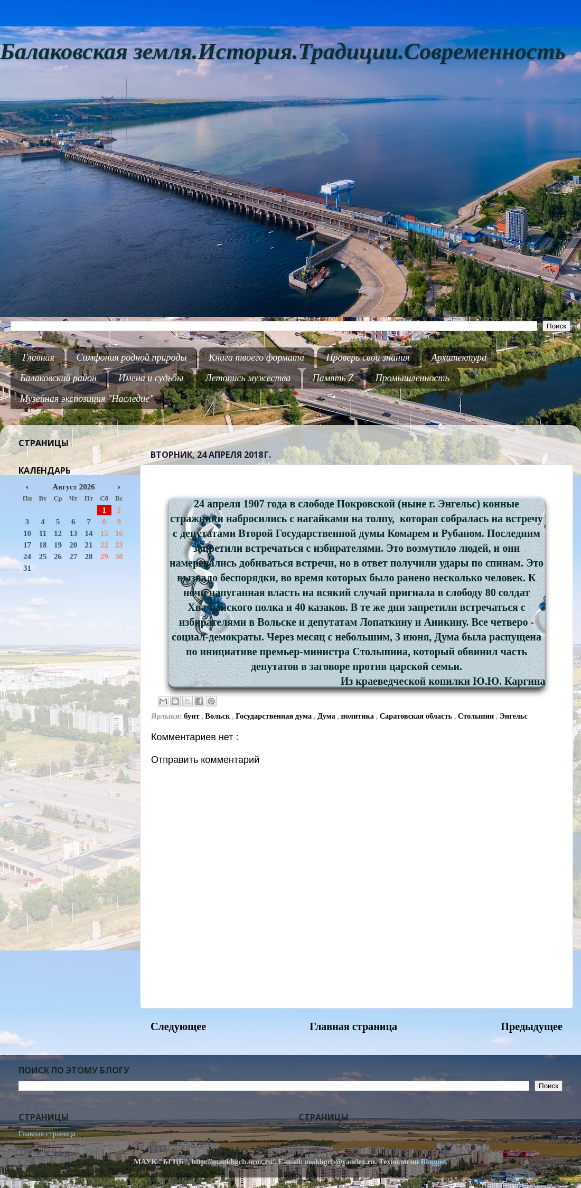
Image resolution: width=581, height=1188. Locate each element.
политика (358, 716)
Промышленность (412, 378)
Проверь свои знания (368, 357)
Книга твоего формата (256, 357)
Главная (38, 357)
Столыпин (477, 716)
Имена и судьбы (150, 378)
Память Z (333, 378)
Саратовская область (417, 716)
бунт (192, 716)
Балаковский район (58, 378)
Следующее (178, 1026)
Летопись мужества (248, 378)
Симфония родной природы (131, 357)
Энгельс (514, 716)
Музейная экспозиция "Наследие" (87, 398)
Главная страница (353, 1026)
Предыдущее (532, 1026)
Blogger (433, 1161)
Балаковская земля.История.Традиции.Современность (283, 51)
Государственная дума (275, 716)
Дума (327, 716)
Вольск (218, 716)
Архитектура (459, 357)
